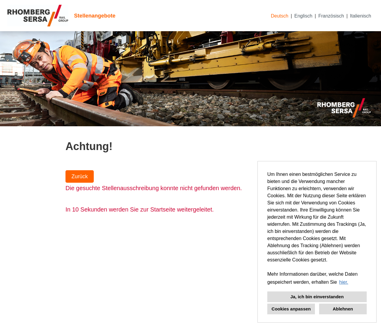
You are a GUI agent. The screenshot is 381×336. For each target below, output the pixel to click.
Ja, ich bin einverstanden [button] (316, 296)
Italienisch (360, 15)
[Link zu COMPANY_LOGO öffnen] (37, 15)
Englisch (303, 15)
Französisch (331, 15)
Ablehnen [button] (343, 308)
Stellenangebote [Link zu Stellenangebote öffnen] (94, 16)
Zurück (79, 176)
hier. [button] (343, 282)
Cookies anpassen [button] (291, 308)
